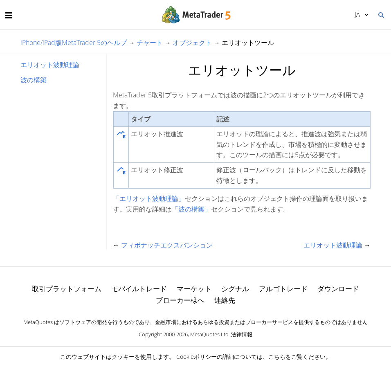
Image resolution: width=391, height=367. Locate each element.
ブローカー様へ (180, 300)
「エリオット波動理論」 (149, 198)
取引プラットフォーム (66, 288)
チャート (150, 42)
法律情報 (241, 334)
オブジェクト (192, 42)
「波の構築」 (191, 209)
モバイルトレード (139, 288)
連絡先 (224, 300)
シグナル (235, 288)
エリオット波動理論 (49, 64)
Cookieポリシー (196, 356)
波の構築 (33, 79)
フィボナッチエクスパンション (167, 245)
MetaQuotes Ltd (209, 334)
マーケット (194, 288)
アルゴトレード (283, 288)
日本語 (357, 14)
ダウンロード (338, 288)
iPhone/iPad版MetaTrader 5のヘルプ (73, 42)
